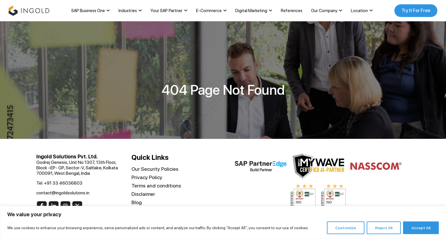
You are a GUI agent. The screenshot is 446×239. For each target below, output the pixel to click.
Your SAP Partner (166, 10)
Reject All (383, 227)
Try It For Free (416, 10)
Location (359, 10)
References (291, 10)
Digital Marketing (251, 10)
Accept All (420, 227)
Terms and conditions (156, 186)
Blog (136, 202)
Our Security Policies (154, 169)
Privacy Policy (146, 177)
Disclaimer (143, 194)
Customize (345, 227)
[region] (223, 222)
